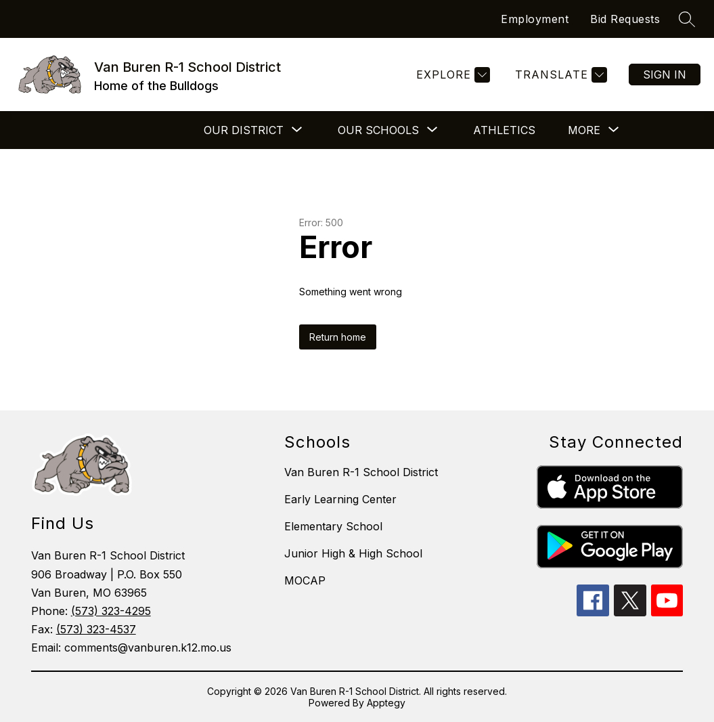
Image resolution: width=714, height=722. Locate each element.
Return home (337, 337)
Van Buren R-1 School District (361, 472)
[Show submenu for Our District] (244, 130)
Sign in (664, 74)
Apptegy (386, 702)
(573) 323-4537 (96, 629)
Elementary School (333, 526)
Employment (534, 19)
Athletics (504, 130)
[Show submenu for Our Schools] (378, 130)
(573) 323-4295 (111, 611)
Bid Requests (625, 19)
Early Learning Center (340, 499)
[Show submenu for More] (584, 130)
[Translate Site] (559, 74)
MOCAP (305, 580)
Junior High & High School (353, 553)
